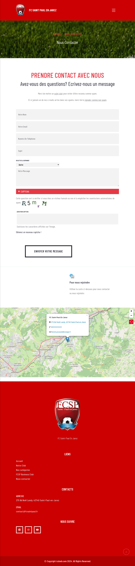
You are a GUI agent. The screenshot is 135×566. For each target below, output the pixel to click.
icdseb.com (61, 561)
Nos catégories (23, 469)
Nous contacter (23, 478)
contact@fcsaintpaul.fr (27, 511)
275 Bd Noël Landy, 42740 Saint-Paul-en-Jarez (68, 322)
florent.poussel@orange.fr (61, 332)
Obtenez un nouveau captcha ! (28, 232)
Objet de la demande (22, 160)
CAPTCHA (25, 191)
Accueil (57, 33)
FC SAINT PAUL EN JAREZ (42, 10)
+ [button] (131, 311)
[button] (67, 191)
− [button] (131, 316)
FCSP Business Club (25, 474)
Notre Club (21, 465)
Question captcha (22, 212)
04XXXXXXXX (56, 327)
